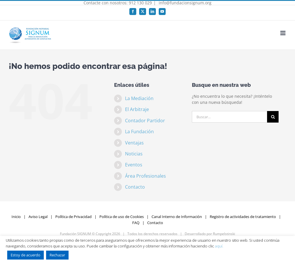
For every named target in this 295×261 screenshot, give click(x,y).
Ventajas (134, 143)
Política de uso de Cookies (121, 216)
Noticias (134, 154)
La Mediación (139, 98)
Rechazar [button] (57, 255)
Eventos (133, 165)
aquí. (219, 246)
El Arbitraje (137, 109)
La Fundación (139, 131)
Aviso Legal (38, 216)
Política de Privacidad (73, 216)
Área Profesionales (145, 176)
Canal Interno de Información (177, 216)
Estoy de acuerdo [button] (25, 255)
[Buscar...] (229, 117)
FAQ (135, 222)
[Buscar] (273, 117)
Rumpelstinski (224, 233)
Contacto (135, 187)
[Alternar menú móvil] (283, 33)
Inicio (16, 216)
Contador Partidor (145, 120)
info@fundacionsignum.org (184, 2)
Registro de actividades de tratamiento (243, 216)
